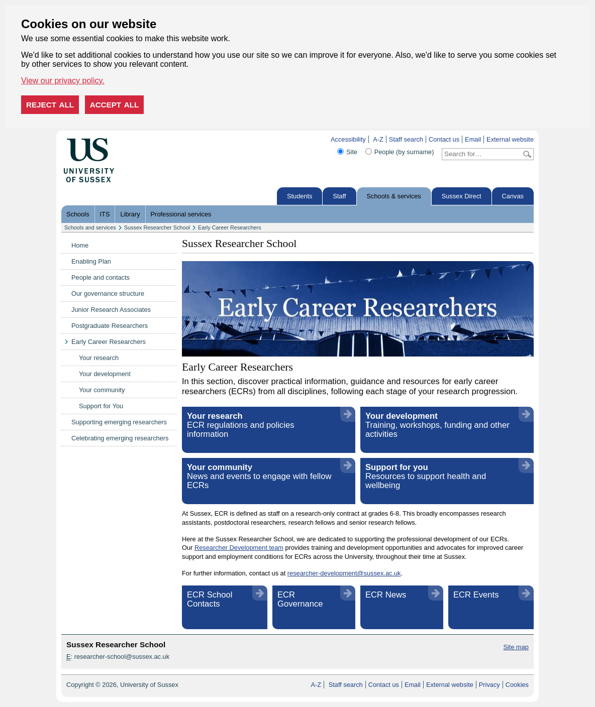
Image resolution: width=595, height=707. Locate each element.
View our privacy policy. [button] (63, 80)
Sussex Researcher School (157, 227)
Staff (339, 196)
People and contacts (100, 277)
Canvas (513, 196)
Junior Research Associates (111, 309)
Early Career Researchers (229, 227)
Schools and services (90, 227)
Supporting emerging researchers (119, 422)
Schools (77, 214)
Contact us (444, 139)
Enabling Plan (91, 261)
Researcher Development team (238, 547)
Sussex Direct (461, 196)
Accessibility (348, 139)
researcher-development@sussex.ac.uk (344, 573)
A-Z (378, 139)
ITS (105, 214)
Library (130, 214)
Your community (102, 390)
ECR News (385, 595)
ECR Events (476, 595)
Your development (105, 374)
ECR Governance (300, 599)
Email (473, 139)
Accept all (114, 104)
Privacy (489, 684)
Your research (99, 358)
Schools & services (394, 196)
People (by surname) (404, 152)
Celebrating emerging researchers (119, 438)
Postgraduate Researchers (109, 325)
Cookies (517, 684)
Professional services (181, 214)
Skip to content (135, 139)
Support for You (101, 406)
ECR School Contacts (210, 599)
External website (510, 139)
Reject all (50, 104)
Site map (516, 647)
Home (79, 245)
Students (300, 196)
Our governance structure (107, 293)
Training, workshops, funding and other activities (437, 425)
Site (351, 152)
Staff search (406, 139)
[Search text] (482, 154)
